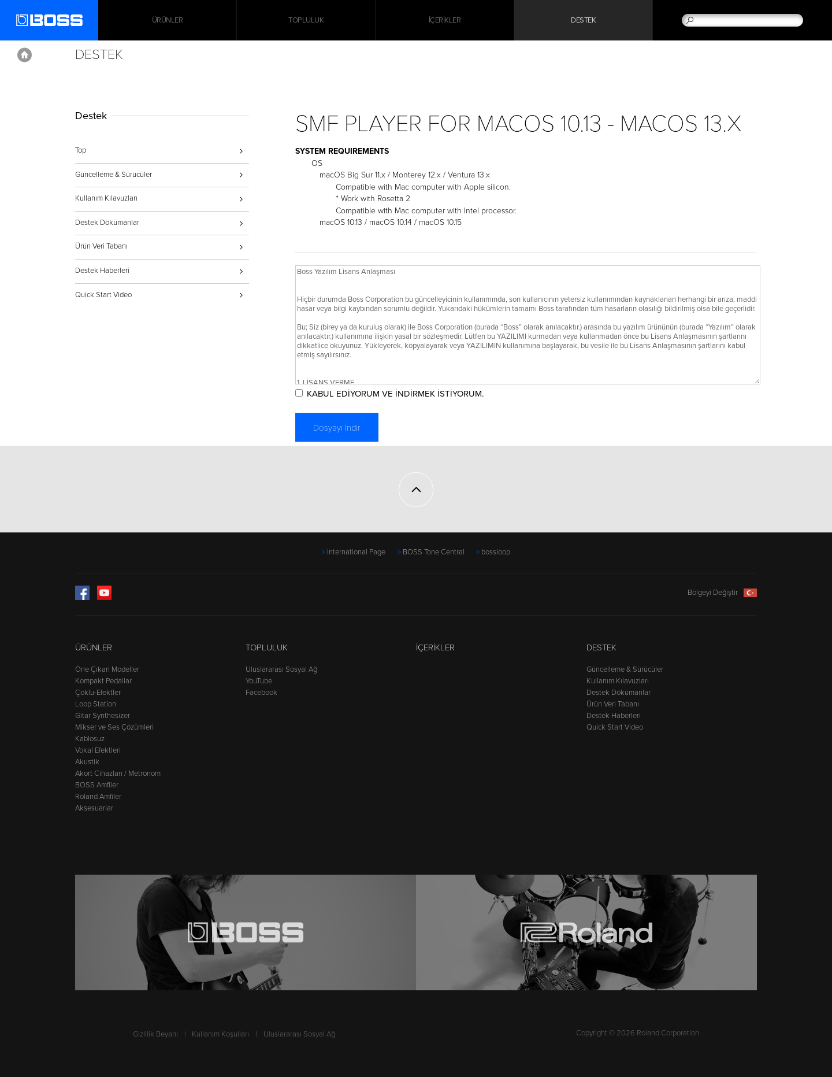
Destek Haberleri (102, 270)
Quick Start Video (103, 294)
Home (24, 55)
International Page (356, 552)
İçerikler (445, 20)
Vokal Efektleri (98, 750)
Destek (583, 20)
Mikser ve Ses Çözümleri (114, 727)
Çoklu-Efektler (98, 692)
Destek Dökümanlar (107, 222)
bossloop (495, 552)
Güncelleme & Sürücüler (113, 174)
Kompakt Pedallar (103, 681)
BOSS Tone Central (434, 552)
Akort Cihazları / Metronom (118, 773)
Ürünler (93, 647)
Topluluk (306, 20)
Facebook (261, 692)
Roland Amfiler (98, 796)
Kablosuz (90, 738)
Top (80, 150)
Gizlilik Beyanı (155, 1034)
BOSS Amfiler (96, 785)
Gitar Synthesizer (102, 715)
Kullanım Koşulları (220, 1034)
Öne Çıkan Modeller (107, 669)
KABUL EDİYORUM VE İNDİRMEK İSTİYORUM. (395, 393)
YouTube (259, 681)
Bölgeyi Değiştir (722, 592)
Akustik (87, 762)
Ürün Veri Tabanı (101, 246)
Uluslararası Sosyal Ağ (281, 669)
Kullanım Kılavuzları (106, 198)
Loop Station (95, 704)
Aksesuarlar (94, 808)
